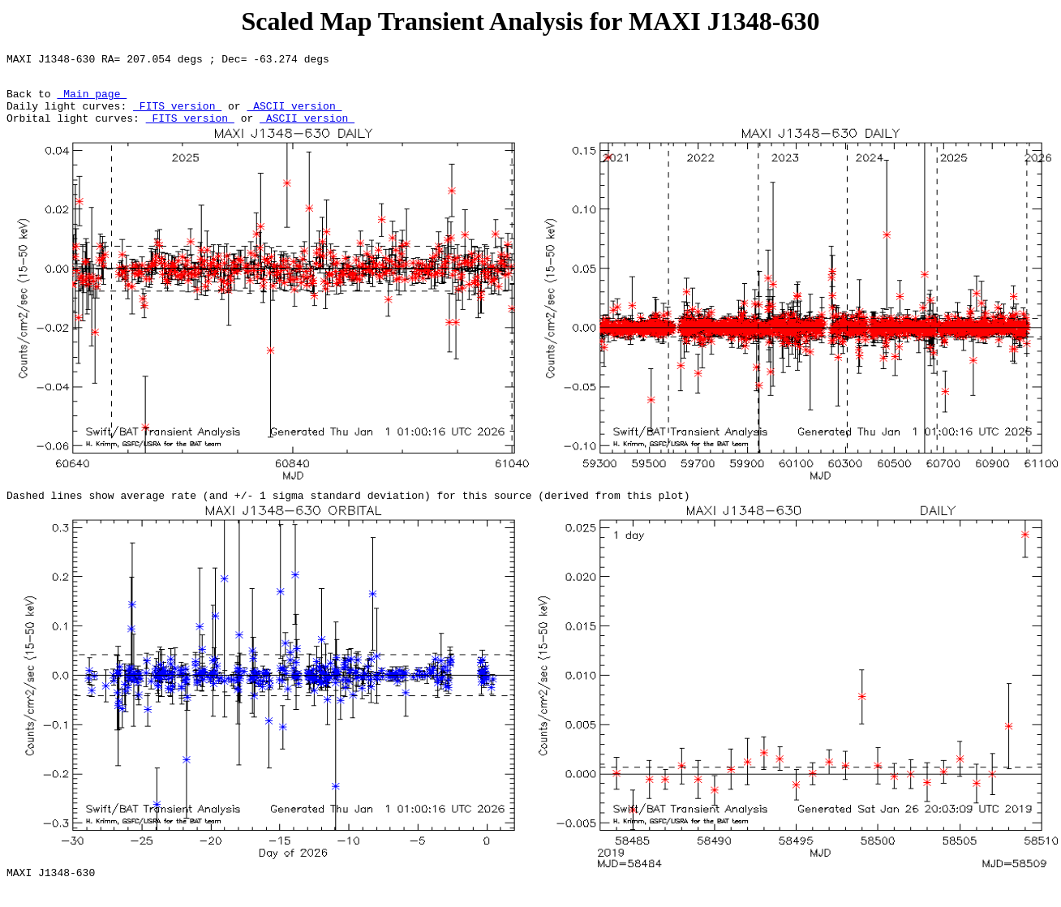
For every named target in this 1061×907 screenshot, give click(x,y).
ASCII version (294, 115)
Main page (92, 100)
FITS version (177, 115)
